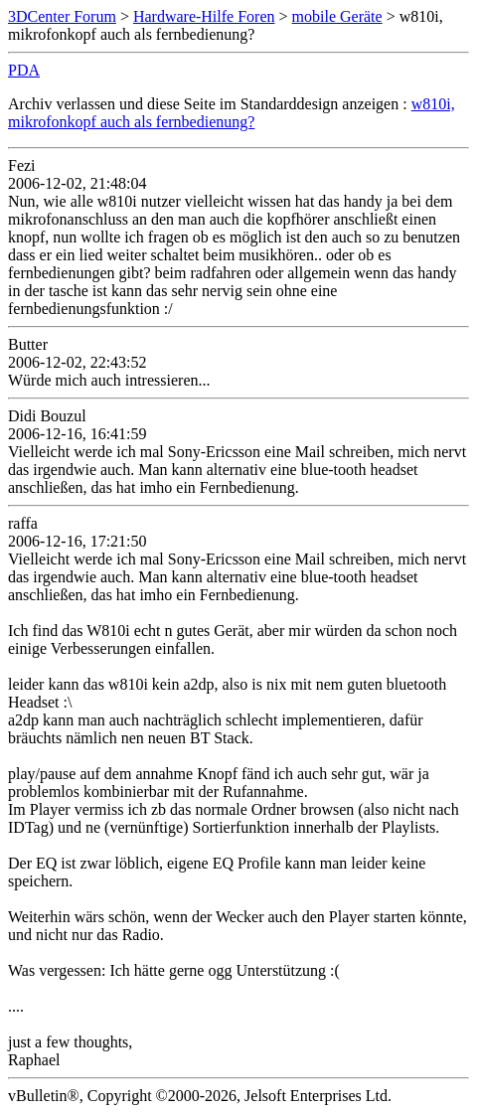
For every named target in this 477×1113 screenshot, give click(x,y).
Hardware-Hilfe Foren (204, 16)
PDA (24, 70)
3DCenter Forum (62, 16)
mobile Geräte (337, 16)
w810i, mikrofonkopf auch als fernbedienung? (231, 112)
